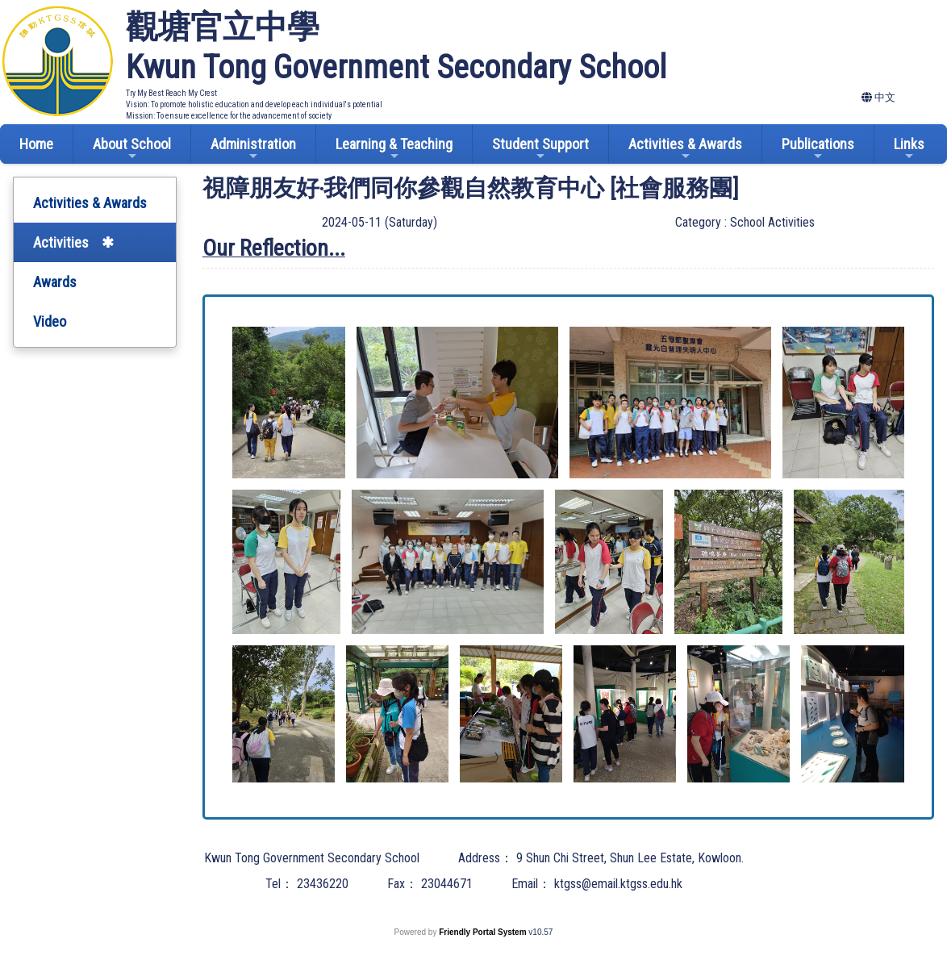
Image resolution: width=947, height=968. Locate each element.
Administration (253, 149)
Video (49, 321)
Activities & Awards (685, 149)
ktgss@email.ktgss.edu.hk (618, 883)
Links (909, 149)
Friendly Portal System (483, 932)
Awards (55, 281)
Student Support (540, 149)
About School (132, 149)
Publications (818, 149)
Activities (61, 242)
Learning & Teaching (394, 149)
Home (36, 144)
